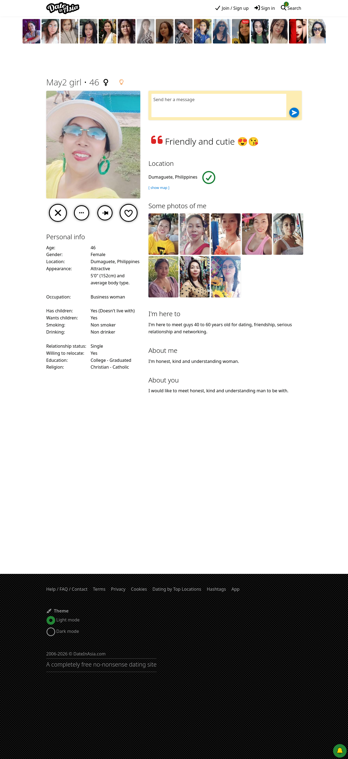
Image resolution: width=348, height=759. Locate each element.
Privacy (118, 589)
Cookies (139, 589)
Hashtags (216, 589)
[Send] (294, 112)
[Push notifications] (340, 751)
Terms (99, 589)
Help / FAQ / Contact (67, 589)
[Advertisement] (174, 61)
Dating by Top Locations (177, 589)
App (235, 589)
